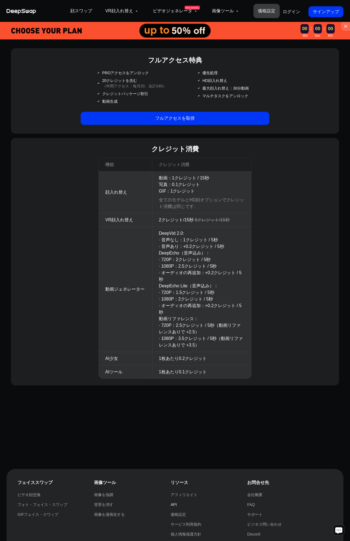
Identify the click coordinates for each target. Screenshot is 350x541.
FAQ (251, 504)
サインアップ (326, 11)
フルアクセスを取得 (175, 118)
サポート (254, 514)
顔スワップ (81, 10)
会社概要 (254, 495)
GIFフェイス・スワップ (38, 514)
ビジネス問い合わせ (264, 524)
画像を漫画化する (109, 514)
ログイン (291, 11)
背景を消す (103, 504)
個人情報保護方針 (186, 534)
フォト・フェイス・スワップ (42, 504)
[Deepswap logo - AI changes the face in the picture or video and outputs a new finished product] (35, 11)
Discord (253, 534)
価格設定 (266, 10)
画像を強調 (103, 495)
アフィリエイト (184, 495)
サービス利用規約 (186, 524)
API (174, 504)
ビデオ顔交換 (29, 495)
